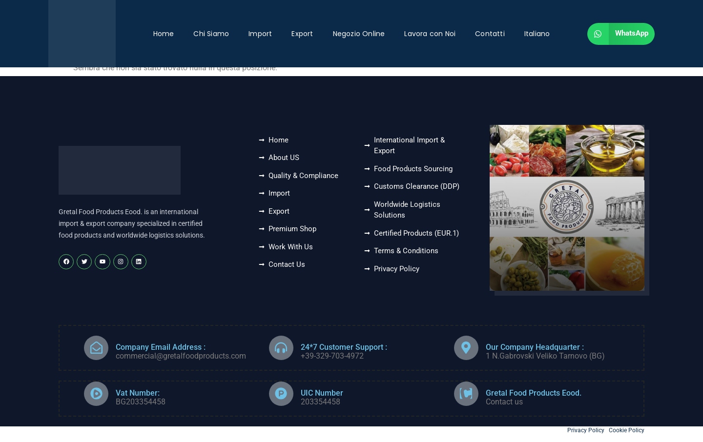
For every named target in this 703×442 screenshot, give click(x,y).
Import (260, 34)
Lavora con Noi (429, 34)
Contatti (490, 34)
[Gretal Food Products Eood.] (466, 394)
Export (302, 34)
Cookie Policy (626, 430)
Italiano (537, 34)
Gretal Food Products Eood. (533, 393)
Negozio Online (359, 34)
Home (163, 34)
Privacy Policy (585, 430)
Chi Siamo (211, 34)
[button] (621, 34)
